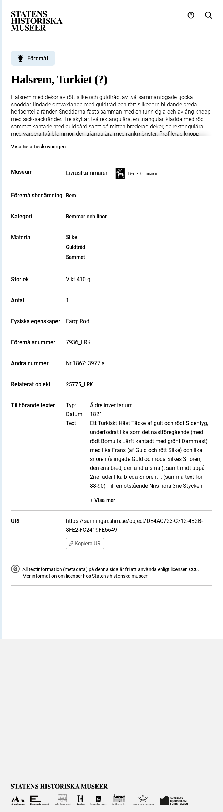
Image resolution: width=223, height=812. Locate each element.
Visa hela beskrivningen (38, 147)
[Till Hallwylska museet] (62, 799)
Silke (71, 237)
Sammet (75, 257)
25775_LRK (79, 384)
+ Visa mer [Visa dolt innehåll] (102, 500)
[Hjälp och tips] (190, 15)
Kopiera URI (85, 543)
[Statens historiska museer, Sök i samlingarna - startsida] (37, 20)
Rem (71, 195)
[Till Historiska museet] (80, 799)
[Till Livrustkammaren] (98, 799)
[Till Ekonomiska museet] (39, 799)
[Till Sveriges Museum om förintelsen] (174, 799)
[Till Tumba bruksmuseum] (143, 799)
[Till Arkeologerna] (18, 799)
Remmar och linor (86, 216)
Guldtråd (75, 247)
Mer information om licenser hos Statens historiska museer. (85, 576)
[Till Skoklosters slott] (119, 799)
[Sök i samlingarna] (208, 15)
